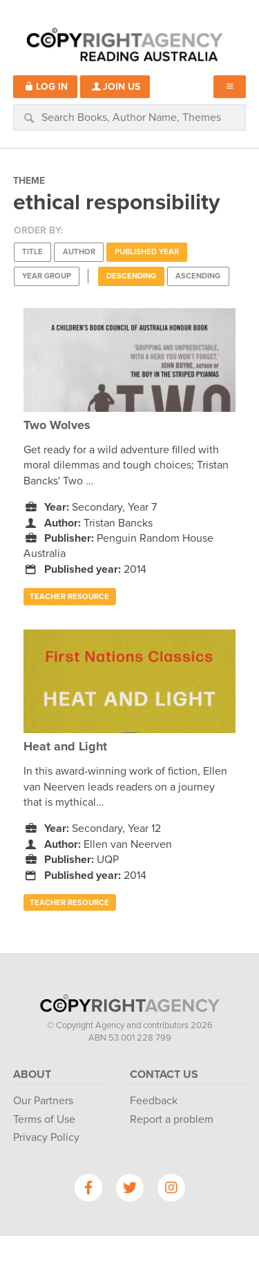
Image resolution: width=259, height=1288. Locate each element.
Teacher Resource (69, 596)
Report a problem (171, 1119)
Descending (131, 276)
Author (79, 251)
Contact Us (164, 1074)
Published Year (147, 251)
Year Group (46, 276)
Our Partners (43, 1101)
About (32, 1074)
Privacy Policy (46, 1137)
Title (32, 251)
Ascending (197, 276)
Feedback (154, 1101)
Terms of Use (44, 1119)
